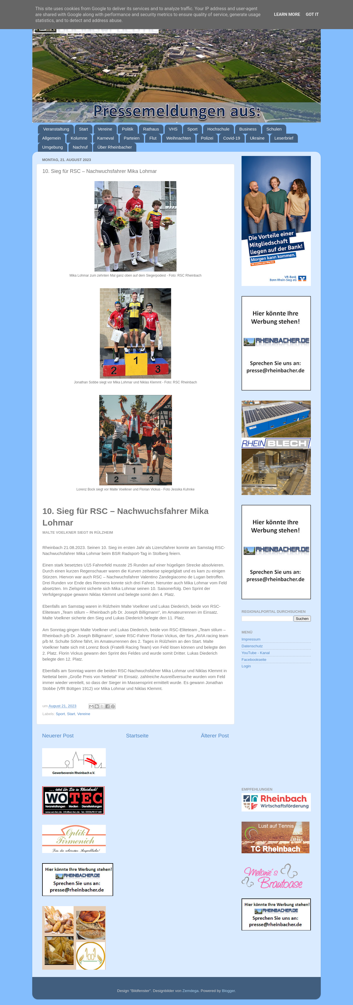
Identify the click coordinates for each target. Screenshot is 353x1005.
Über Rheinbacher (114, 147)
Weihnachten (178, 138)
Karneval (105, 138)
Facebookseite (254, 659)
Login (246, 666)
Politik (127, 129)
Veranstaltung (56, 129)
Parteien (132, 138)
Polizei (207, 138)
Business (248, 129)
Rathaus (151, 129)
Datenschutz (252, 646)
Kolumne (79, 138)
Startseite (137, 736)
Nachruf (80, 147)
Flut (152, 138)
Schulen (274, 129)
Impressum (251, 639)
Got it (312, 14)
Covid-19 (231, 138)
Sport (192, 129)
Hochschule (218, 129)
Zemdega (190, 991)
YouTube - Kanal (256, 653)
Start (83, 129)
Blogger (228, 991)
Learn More (287, 14)
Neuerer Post (58, 736)
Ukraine (257, 138)
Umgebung (52, 147)
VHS (173, 129)
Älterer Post (215, 736)
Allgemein (51, 138)
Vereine (105, 129)
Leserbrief (283, 138)
